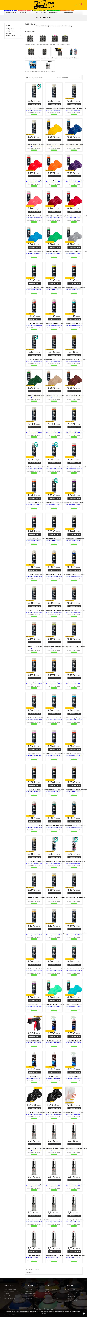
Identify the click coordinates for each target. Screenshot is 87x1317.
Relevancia (71, 77)
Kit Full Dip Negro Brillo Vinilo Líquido (35, 1112)
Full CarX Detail (10, 35)
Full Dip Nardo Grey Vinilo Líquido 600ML (37, 1220)
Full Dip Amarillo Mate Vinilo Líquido (55, 144)
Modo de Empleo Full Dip (11, 1291)
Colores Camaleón (31, 58)
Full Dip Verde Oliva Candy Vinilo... (35, 610)
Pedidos (47, 1291)
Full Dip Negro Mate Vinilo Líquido (35, 108)
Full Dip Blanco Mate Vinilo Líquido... (55, 1148)
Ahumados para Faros (58, 58)
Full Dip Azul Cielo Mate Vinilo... (54, 1184)
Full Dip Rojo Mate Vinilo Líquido (34, 180)
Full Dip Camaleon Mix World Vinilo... (36, 861)
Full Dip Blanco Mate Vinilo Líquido (55, 108)
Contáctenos (28, 1298)
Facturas (47, 1293)
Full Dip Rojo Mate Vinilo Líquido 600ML (36, 1184)
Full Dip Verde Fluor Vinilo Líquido (35, 287)
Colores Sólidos (30, 45)
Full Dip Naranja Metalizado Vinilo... (35, 502)
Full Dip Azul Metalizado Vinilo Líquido (56, 467)
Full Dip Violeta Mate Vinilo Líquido (75, 180)
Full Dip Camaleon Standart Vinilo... (35, 969)
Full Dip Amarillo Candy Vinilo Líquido (76, 646)
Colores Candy (65, 45)
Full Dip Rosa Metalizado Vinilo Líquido (36, 538)
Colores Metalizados (42, 45)
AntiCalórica (9, 33)
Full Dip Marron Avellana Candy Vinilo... (36, 646)
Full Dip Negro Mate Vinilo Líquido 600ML (37, 1148)
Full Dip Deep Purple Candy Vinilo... (35, 718)
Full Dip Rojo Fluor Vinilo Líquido (34, 323)
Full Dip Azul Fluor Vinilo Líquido (74, 323)
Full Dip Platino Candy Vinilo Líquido (36, 574)
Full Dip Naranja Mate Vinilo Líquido (55, 180)
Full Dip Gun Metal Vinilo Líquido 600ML (76, 1148)
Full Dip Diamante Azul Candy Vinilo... (76, 825)
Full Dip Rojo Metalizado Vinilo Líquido (76, 467)
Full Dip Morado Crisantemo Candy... (56, 753)
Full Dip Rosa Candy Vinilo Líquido (35, 753)
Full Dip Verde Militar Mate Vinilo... (35, 395)
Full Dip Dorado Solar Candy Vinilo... (55, 574)
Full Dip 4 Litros (10, 31)
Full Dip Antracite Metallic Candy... (75, 682)
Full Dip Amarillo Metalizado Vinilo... (75, 431)
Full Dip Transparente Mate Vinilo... (35, 144)
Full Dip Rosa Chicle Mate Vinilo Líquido (36, 216)
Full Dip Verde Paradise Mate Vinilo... (55, 1004)
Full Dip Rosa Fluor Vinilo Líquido (54, 323)
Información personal (51, 1289)
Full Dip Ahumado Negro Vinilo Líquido (36, 359)
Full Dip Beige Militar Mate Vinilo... (55, 395)
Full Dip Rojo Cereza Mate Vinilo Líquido (56, 216)
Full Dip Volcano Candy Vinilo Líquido (76, 610)
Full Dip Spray (10, 29)
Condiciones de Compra (32, 1296)
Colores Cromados (44, 58)
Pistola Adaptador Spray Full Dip (35, 1040)
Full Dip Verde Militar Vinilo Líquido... (75, 1184)
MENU (8, 25)
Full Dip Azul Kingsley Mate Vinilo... (75, 1004)
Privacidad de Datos (30, 1293)
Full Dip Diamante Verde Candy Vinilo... (56, 825)
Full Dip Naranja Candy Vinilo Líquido (36, 682)
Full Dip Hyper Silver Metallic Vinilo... (75, 538)
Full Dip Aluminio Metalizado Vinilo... (35, 431)
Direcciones (48, 1296)
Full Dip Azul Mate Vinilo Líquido (74, 144)
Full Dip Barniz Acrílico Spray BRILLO (55, 861)
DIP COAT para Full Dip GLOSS (74, 1040)
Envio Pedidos (28, 1289)
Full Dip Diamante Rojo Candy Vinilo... (36, 825)
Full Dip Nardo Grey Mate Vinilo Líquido (76, 251)
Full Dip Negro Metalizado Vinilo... (75, 1220)
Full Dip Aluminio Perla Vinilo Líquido (75, 897)
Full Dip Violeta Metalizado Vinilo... (75, 502)
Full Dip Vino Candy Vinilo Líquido (75, 753)
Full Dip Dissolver (73, 1076)
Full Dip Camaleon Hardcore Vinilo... (75, 969)
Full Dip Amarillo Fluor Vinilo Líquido (55, 287)
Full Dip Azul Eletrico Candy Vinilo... (75, 574)
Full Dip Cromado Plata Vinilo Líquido (56, 933)
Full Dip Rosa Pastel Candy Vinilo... (55, 789)
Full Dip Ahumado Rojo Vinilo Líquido (56, 359)
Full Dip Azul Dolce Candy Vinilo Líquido (56, 718)
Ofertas (6, 1293)
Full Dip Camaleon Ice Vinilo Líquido (55, 969)
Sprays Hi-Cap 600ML (48, 71)
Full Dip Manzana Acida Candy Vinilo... (56, 646)
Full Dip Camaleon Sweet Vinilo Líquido (36, 1004)
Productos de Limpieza (32, 71)
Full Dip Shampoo (54, 1076)
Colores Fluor (54, 45)
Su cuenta (48, 1285)
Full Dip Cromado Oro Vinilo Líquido (35, 933)
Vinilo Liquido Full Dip (10, 1289)
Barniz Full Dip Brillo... (73, 58)
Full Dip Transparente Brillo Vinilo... (75, 1112)
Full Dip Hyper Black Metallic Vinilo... (55, 538)
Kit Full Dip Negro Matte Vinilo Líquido (56, 1112)
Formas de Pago (29, 1291)
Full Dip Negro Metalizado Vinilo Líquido (56, 502)
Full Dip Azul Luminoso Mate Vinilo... (35, 251)
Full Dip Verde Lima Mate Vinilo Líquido (56, 251)
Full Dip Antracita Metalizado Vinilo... (36, 467)
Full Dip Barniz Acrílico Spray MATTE (75, 861)
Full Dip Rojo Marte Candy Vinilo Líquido (56, 610)
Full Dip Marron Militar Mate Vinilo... (75, 395)
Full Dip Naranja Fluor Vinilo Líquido (75, 287)
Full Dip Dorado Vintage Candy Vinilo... (56, 682)
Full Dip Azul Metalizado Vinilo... (54, 1220)
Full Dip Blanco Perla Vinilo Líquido (35, 897)
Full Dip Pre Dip (34, 1076)
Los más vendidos (9, 1298)
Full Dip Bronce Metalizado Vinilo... (55, 431)
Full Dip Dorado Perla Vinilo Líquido (55, 897)
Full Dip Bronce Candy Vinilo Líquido (36, 789)
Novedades (7, 1296)
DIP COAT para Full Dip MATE (54, 1040)
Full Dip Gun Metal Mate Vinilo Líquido (76, 108)
